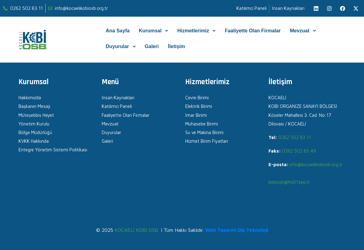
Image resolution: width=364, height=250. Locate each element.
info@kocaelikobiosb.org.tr (316, 164)
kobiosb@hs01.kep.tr (289, 182)
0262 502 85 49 (299, 151)
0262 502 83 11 (294, 137)
